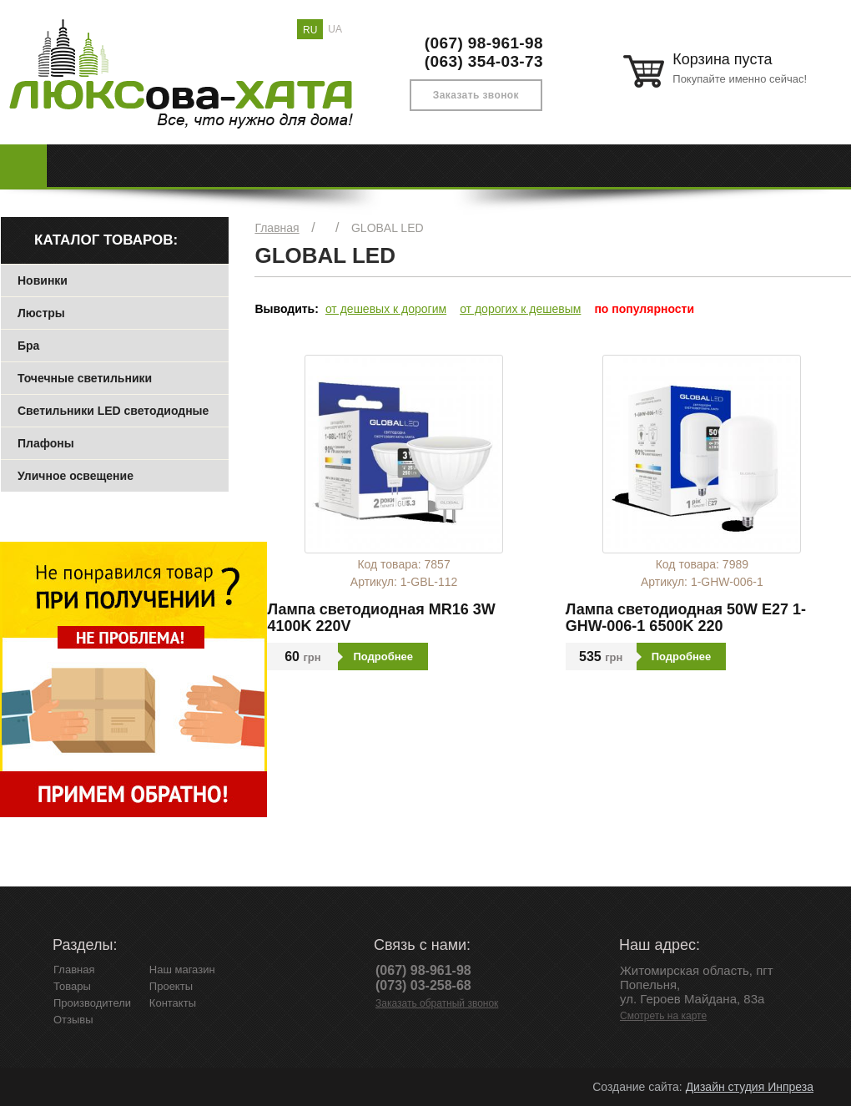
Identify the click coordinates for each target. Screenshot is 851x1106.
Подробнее (383, 656)
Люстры (41, 313)
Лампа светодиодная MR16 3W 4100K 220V (381, 617)
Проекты (171, 986)
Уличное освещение (75, 475)
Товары (72, 986)
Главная (276, 228)
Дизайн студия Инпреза (749, 1086)
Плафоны (46, 443)
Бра (28, 345)
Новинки (43, 280)
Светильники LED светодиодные (113, 410)
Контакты (172, 1003)
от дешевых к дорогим (385, 309)
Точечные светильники (85, 378)
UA (335, 29)
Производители (92, 1003)
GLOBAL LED (387, 228)
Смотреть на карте (663, 1016)
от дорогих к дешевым (520, 309)
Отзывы (73, 1019)
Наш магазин (182, 969)
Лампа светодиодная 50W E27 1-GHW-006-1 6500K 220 (686, 617)
